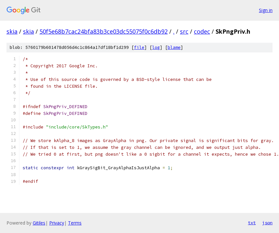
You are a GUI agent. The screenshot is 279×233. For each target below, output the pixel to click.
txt (252, 223)
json (267, 223)
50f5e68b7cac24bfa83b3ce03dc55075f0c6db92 (103, 31)
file (139, 47)
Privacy (56, 223)
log (156, 47)
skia (11, 31)
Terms (75, 223)
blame (174, 47)
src (184, 31)
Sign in (266, 10)
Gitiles (39, 223)
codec (202, 31)
